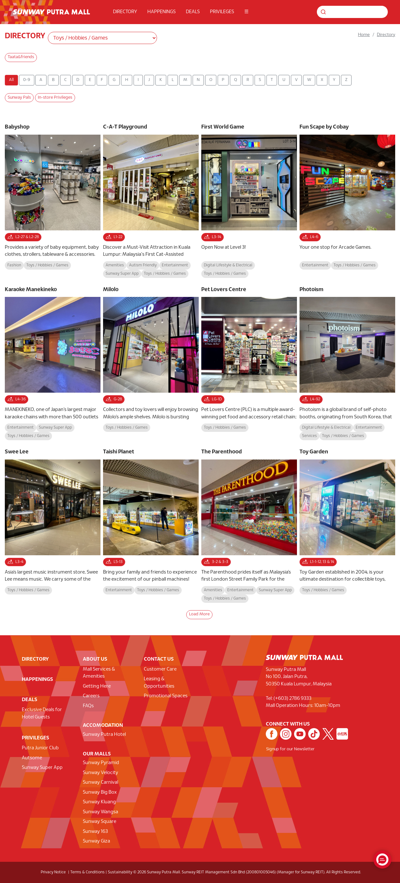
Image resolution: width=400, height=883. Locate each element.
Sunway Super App (122, 273)
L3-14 (212, 237)
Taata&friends (21, 57)
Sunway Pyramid (101, 763)
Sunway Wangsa (100, 812)
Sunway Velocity (100, 773)
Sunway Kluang (99, 802)
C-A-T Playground (125, 127)
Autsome (32, 758)
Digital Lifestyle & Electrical (228, 265)
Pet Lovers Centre (223, 289)
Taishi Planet (118, 452)
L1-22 (114, 237)
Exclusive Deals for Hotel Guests (42, 713)
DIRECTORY (125, 12)
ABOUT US (95, 659)
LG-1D (213, 399)
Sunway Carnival (100, 782)
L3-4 (15, 562)
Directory (386, 35)
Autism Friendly (143, 265)
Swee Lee (17, 452)
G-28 (114, 399)
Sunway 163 (95, 831)
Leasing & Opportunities (159, 683)
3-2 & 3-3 (216, 562)
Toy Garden (314, 452)
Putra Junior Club (40, 748)
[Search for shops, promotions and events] (359, 12)
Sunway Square (99, 821)
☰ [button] (246, 12)
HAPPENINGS (161, 12)
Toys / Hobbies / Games (47, 265)
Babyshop (17, 127)
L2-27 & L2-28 (23, 237)
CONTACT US (159, 659)
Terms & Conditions (87, 872)
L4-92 (311, 399)
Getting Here (97, 686)
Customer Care (160, 669)
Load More (199, 614)
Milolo (110, 289)
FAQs (88, 706)
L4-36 (16, 399)
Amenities (115, 265)
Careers (91, 696)
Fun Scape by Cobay (324, 127)
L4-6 (310, 237)
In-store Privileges (55, 98)
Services (309, 436)
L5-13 (114, 562)
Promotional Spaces (165, 696)
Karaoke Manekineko (31, 289)
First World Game (222, 127)
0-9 (26, 80)
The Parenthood (221, 452)
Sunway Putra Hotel (104, 734)
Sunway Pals (19, 98)
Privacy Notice (53, 872)
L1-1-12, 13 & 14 (318, 562)
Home (364, 35)
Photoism (311, 289)
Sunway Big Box (100, 792)
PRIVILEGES (222, 12)
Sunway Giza (96, 841)
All (11, 80)
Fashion (14, 265)
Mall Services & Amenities (99, 673)
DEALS (193, 12)
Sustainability (120, 872)
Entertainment (175, 265)
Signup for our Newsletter (290, 749)
